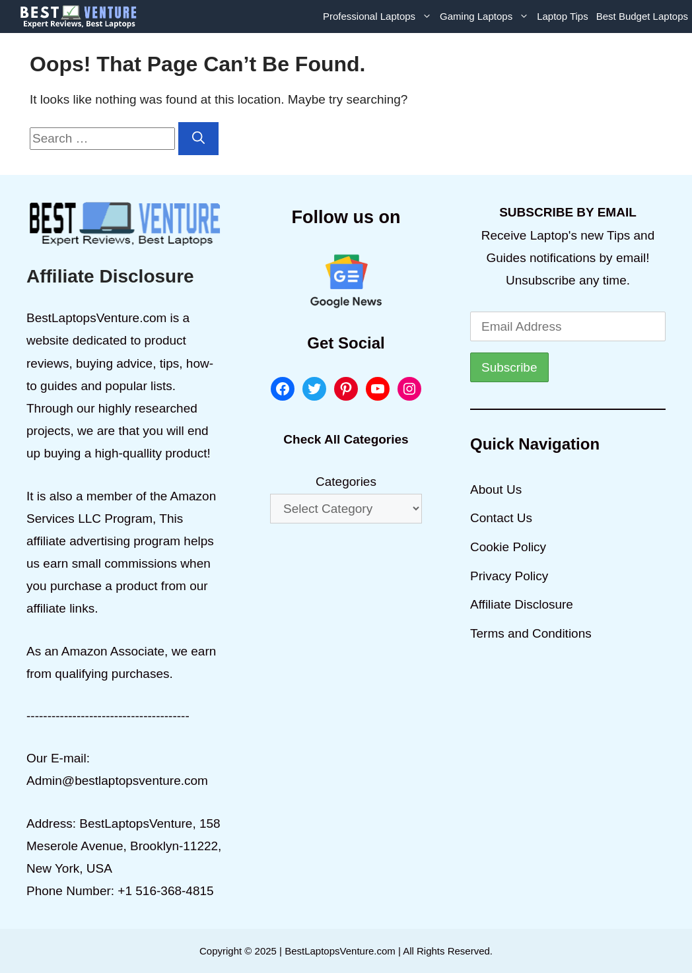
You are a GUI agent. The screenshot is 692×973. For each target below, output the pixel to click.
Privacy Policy (509, 576)
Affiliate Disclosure (521, 604)
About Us (496, 489)
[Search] (198, 139)
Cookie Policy (508, 547)
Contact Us (501, 518)
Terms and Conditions (531, 633)
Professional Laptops (379, 16)
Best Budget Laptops (642, 16)
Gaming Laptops (486, 16)
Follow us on (346, 217)
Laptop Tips (562, 16)
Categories (346, 481)
